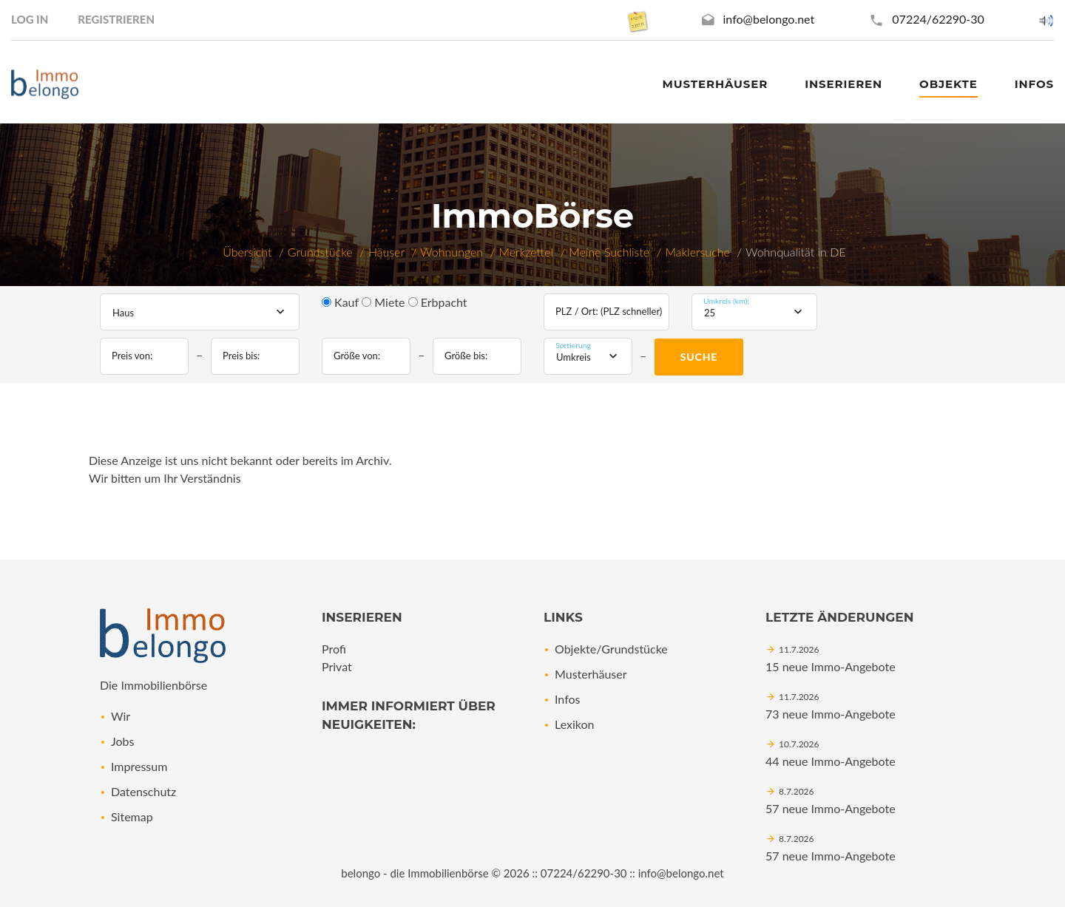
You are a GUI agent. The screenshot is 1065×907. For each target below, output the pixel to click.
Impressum (139, 766)
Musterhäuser (715, 84)
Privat (337, 666)
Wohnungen (451, 252)
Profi (334, 649)
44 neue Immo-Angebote (830, 761)
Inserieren (843, 84)
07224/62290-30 (938, 19)
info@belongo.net (769, 19)
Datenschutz (143, 791)
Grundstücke (320, 252)
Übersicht (247, 252)
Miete (383, 302)
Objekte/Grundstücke (611, 649)
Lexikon (574, 724)
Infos (568, 699)
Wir (120, 716)
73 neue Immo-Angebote (830, 714)
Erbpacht (437, 302)
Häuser (386, 252)
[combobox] (200, 311)
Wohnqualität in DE (796, 252)
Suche (698, 356)
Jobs (122, 741)
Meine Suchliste (609, 252)
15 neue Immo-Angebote (830, 666)
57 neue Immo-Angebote (830, 808)
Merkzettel (525, 252)
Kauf (340, 302)
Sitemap (132, 816)
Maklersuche (698, 252)
